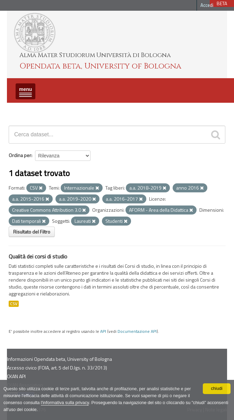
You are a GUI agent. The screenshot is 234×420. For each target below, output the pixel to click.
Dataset (19, 108)
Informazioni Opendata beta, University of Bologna (59, 359)
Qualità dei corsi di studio (38, 256)
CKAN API (16, 376)
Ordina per (20, 155)
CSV (13, 304)
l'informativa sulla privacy (65, 402)
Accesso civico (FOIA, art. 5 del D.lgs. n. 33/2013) (57, 367)
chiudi (217, 388)
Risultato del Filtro (31, 231)
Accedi (206, 5)
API (103, 331)
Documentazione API (137, 331)
